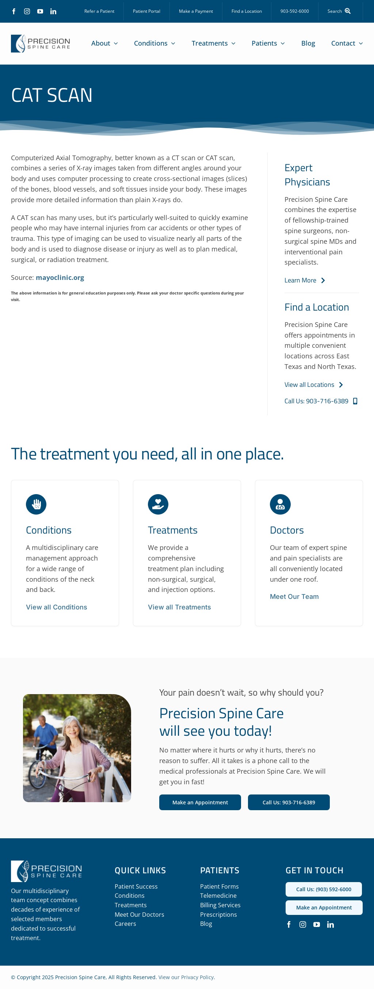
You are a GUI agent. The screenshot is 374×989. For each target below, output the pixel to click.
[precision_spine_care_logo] (40, 38)
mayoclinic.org (60, 277)
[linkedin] (53, 11)
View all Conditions (56, 607)
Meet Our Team (294, 596)
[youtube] (40, 11)
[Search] (340, 11)
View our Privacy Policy (186, 977)
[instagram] (27, 11)
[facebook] (14, 11)
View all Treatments (179, 607)
